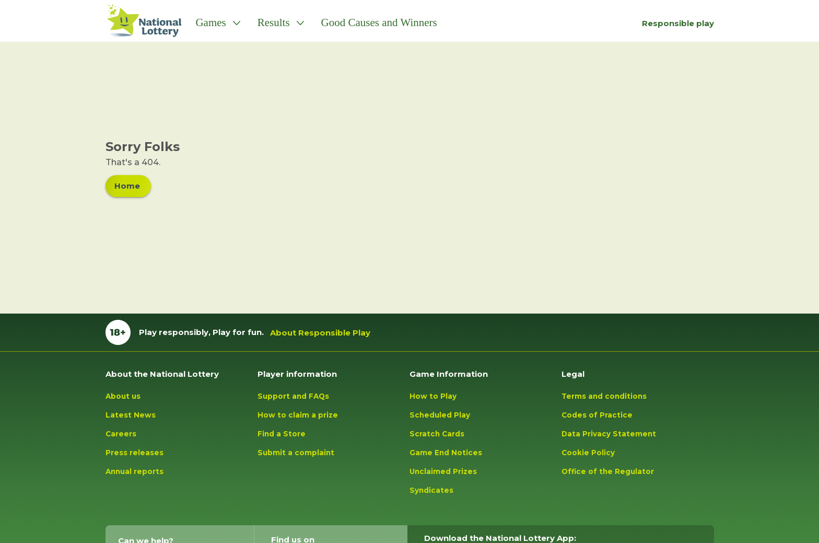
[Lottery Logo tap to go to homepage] (138, 21)
